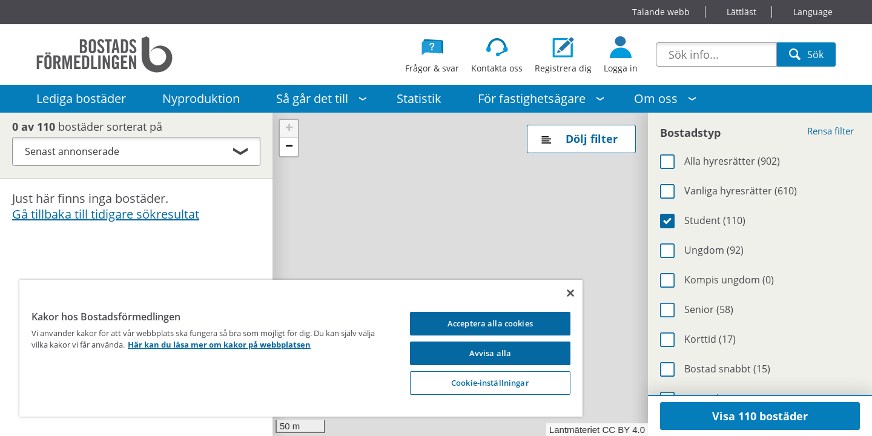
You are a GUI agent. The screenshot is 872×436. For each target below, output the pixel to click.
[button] (289, 129)
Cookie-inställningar (442, 382)
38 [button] (422, 206)
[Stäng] (513, 293)
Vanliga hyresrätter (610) (740, 190)
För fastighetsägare (532, 98)
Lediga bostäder (81, 98)
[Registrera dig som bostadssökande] (563, 54)
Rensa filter (830, 131)
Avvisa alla (441, 353)
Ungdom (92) (714, 250)
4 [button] (529, 279)
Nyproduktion (201, 98)
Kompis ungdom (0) (729, 279)
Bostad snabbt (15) (727, 368)
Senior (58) (708, 309)
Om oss (656, 98)
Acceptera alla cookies (441, 323)
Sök (806, 57)
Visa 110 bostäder (760, 416)
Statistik (419, 98)
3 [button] (477, 245)
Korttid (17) (710, 339)
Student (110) (714, 220)
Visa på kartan (232, 203)
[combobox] (716, 54)
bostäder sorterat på (93, 126)
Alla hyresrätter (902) (732, 161)
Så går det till (312, 98)
